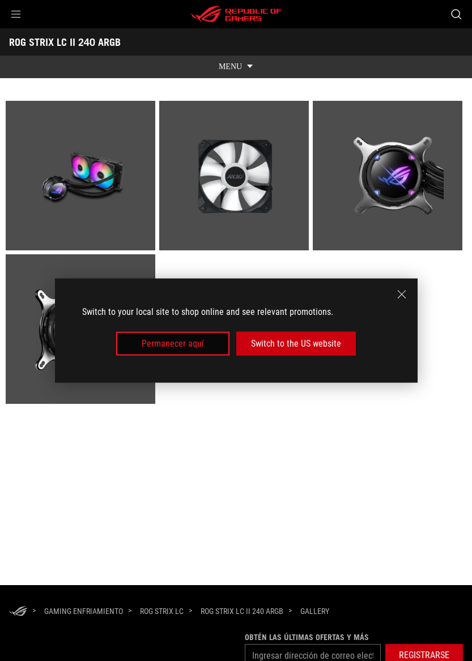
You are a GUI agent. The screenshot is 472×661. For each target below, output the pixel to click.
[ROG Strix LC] (162, 611)
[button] (16, 14)
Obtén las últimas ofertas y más (307, 637)
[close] (402, 294)
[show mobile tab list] (236, 67)
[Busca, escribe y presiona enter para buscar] (456, 14)
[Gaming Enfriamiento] (83, 611)
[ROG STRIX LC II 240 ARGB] (242, 611)
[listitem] (82, 177)
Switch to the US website (296, 343)
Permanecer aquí (173, 343)
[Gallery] (314, 612)
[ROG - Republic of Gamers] (236, 14)
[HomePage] (18, 612)
